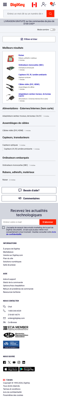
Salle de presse (9, 265)
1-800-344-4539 (12, 311)
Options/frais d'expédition (14, 286)
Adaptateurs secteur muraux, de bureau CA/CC (25, 116)
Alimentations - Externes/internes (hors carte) (28, 108)
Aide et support (9, 279)
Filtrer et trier (30, 39)
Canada (8, 380)
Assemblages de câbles (15, 123)
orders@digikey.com (14, 318)
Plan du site (8, 258)
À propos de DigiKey (11, 249)
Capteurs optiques (13, 145)
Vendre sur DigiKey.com (13, 255)
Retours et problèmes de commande (18, 289)
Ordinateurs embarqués (15, 157)
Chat (7, 306)
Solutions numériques (12, 262)
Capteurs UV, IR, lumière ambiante (22, 149)
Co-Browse (10, 322)
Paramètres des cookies (13, 395)
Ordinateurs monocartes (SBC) (18, 165)
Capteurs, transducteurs (15, 137)
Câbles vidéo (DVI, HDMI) (16, 130)
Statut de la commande (13, 282)
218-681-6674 (11, 315)
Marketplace (8, 252)
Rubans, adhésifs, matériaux (18, 172)
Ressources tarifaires (11, 292)
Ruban (8, 180)
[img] (17, 5)
